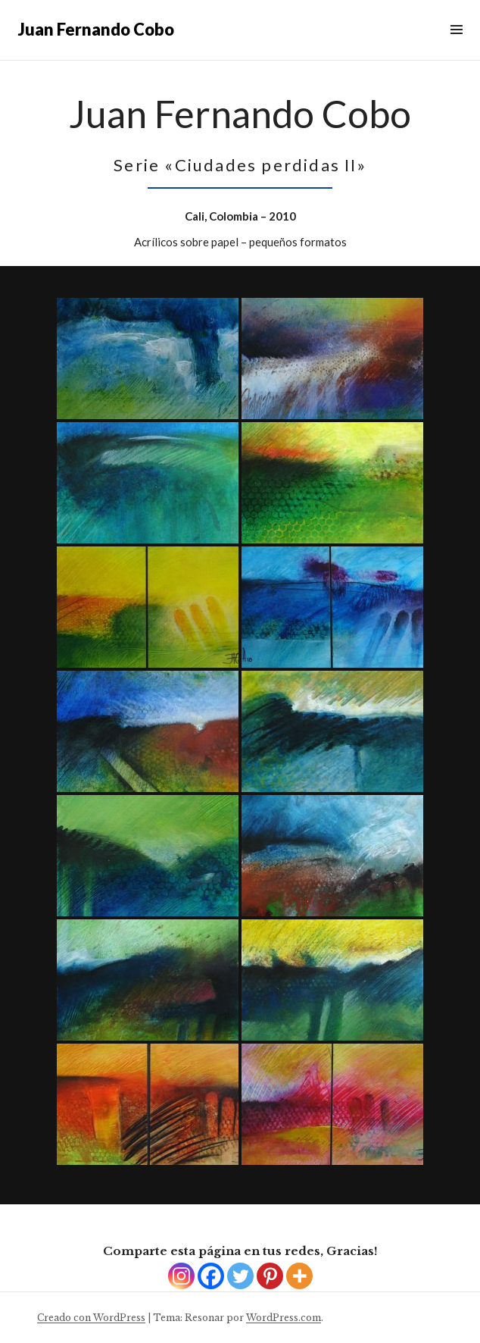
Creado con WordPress (91, 1317)
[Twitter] (240, 1276)
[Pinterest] (270, 1276)
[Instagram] (181, 1276)
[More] (299, 1276)
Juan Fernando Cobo (96, 29)
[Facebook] (211, 1276)
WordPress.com (283, 1317)
